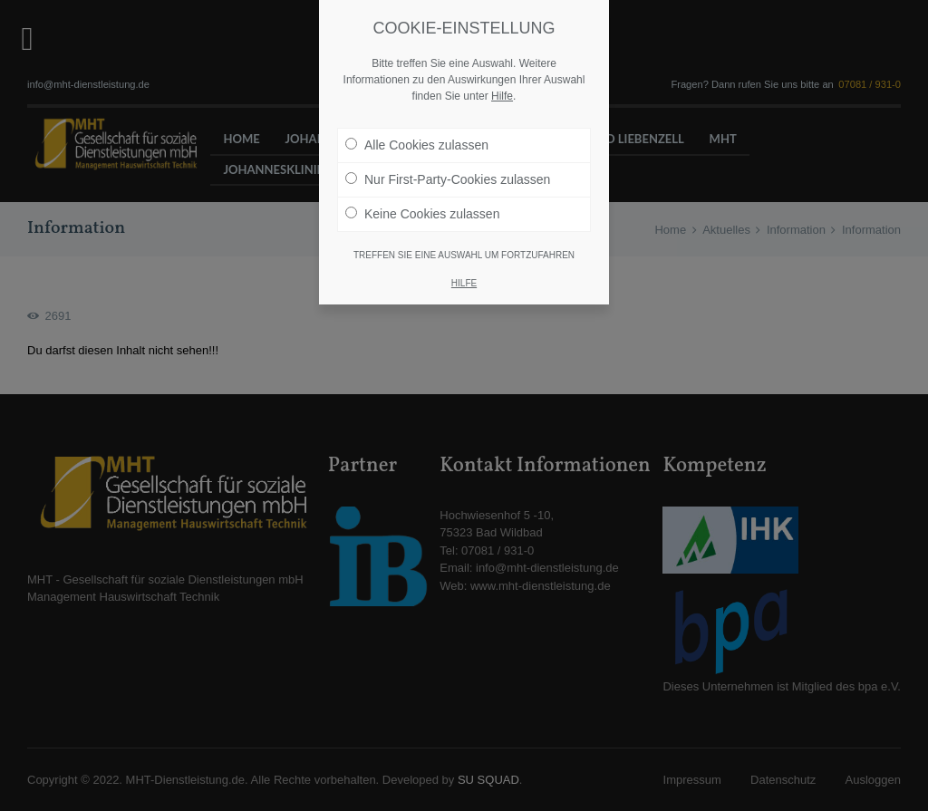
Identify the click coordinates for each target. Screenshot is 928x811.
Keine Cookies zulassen (422, 213)
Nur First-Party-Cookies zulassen (447, 178)
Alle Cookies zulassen (416, 144)
